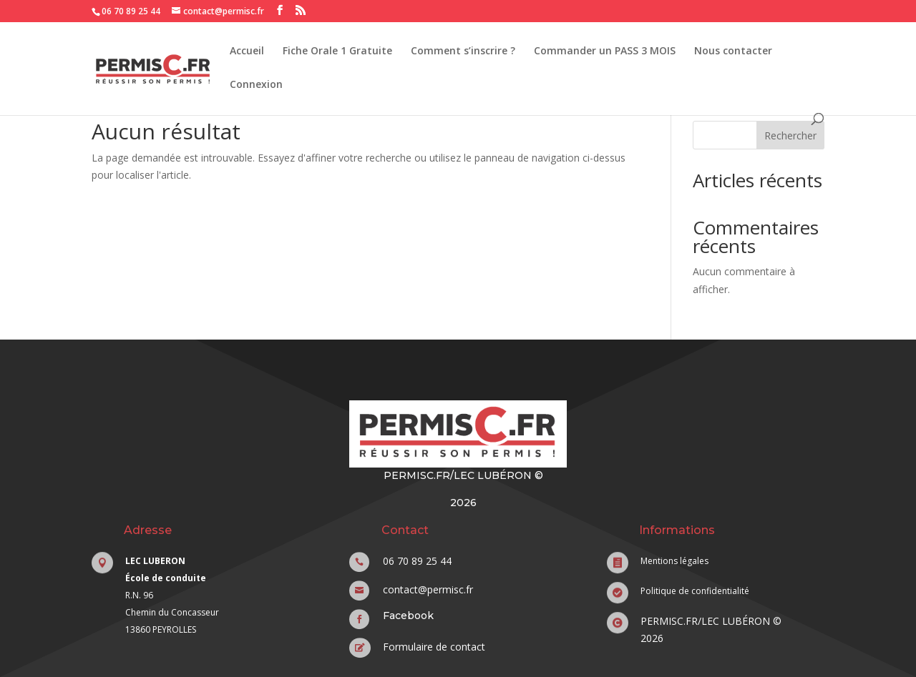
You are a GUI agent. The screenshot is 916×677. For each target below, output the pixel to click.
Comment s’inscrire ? (463, 51)
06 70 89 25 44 (131, 11)
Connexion (256, 85)
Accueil (247, 51)
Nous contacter (733, 51)
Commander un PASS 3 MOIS (605, 51)
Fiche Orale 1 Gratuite (337, 51)
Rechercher (790, 135)
